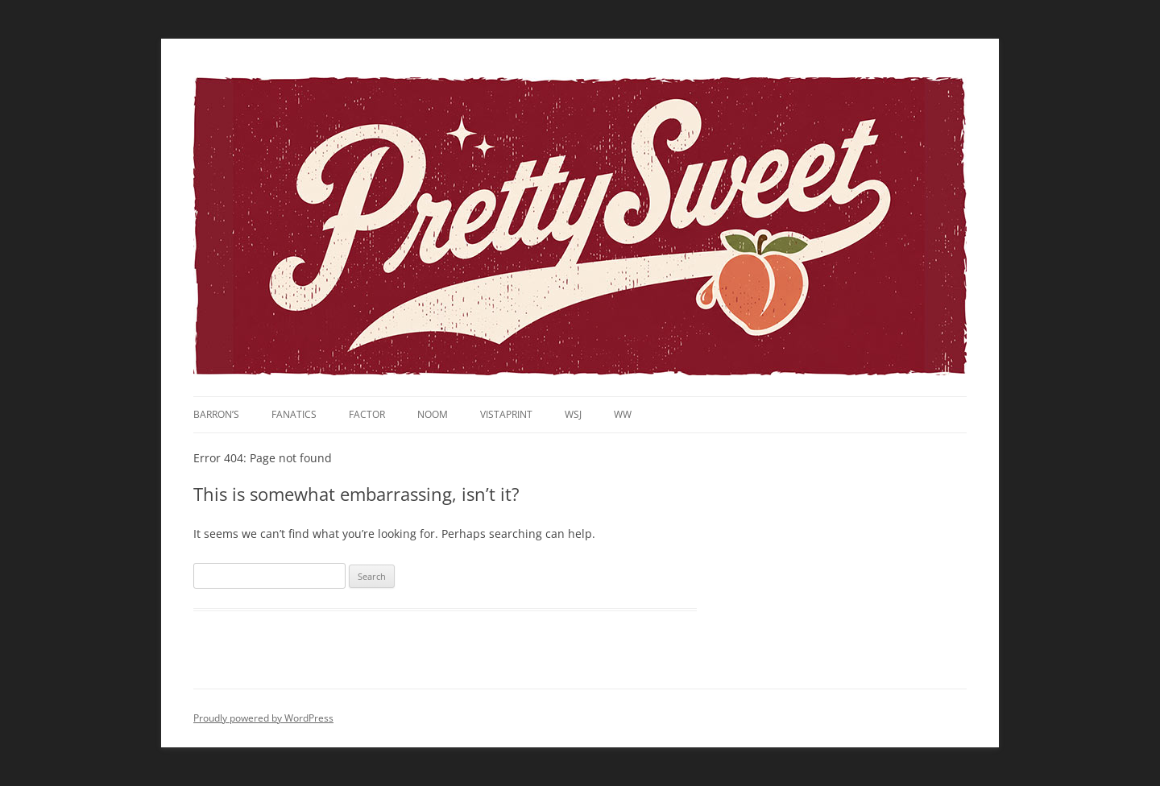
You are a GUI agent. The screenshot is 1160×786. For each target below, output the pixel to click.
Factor (367, 414)
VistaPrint (506, 414)
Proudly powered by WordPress (263, 718)
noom (432, 414)
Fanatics (294, 414)
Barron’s (216, 414)
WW (623, 414)
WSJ (573, 414)
